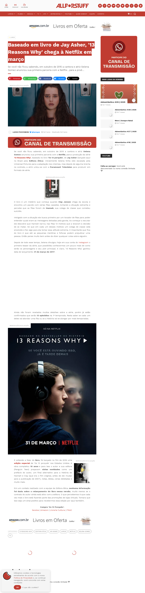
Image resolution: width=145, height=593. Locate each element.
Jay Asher (53, 531)
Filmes (20, 14)
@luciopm (36, 132)
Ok (17, 587)
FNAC (69, 510)
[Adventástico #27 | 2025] (107, 134)
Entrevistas (55, 14)
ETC (45, 14)
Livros (10, 14)
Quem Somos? (81, 14)
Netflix (72, 531)
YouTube (68, 14)
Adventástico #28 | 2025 (125, 110)
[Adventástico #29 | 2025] (119, 93)
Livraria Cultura (57, 510)
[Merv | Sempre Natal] (107, 123)
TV (38, 14)
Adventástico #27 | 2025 (125, 131)
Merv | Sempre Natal (124, 121)
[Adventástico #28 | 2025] (107, 113)
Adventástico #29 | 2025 (113, 102)
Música (30, 14)
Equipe (92, 14)
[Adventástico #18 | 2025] (107, 145)
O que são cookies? (30, 587)
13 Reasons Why (26, 531)
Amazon (44, 510)
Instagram (83, 242)
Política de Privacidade (23, 578)
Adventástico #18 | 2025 (125, 142)
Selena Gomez (84, 531)
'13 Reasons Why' (22, 157)
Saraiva (35, 510)
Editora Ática (40, 531)
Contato (100, 14)
